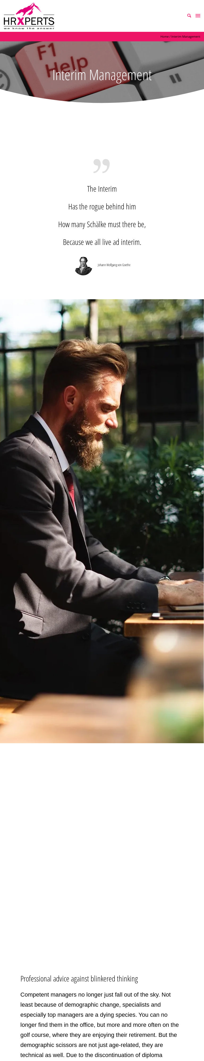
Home (164, 36)
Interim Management (185, 36)
